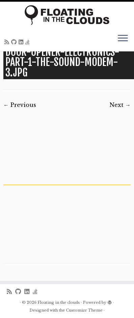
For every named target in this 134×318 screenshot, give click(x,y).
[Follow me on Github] (15, 42)
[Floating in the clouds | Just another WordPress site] (67, 15)
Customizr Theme (84, 310)
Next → (120, 104)
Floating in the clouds (59, 302)
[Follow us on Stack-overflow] (28, 42)
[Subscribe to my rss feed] (7, 42)
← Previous (19, 104)
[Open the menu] (123, 39)
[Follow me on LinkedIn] (22, 42)
